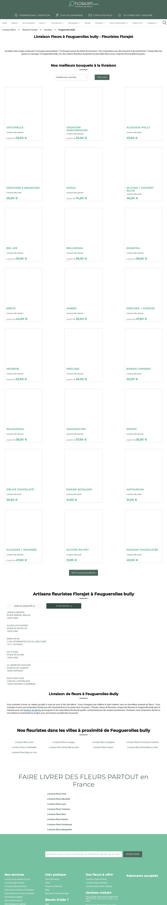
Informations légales (14, 897)
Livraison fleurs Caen (24, 742)
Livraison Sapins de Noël (96, 883)
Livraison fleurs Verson (103, 747)
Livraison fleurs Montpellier (59, 829)
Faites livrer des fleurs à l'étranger (19, 890)
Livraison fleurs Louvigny (64, 742)
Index (47, 883)
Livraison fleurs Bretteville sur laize (64, 747)
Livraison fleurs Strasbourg (59, 824)
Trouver (102, 77)
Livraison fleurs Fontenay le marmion (142, 742)
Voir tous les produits (83, 572)
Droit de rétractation (13, 900)
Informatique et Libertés (15, 904)
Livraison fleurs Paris (56, 794)
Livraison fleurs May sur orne (24, 752)
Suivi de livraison (52, 879)
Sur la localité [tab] (24, 606)
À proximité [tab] (63, 606)
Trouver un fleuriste (53, 886)
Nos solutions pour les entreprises (19, 893)
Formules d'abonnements (16, 886)
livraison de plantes (32, 710)
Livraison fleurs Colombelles (24, 747)
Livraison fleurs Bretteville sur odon (142, 747)
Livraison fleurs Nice (56, 814)
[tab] (5, 23)
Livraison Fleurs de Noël (96, 879)
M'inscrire (133, 854)
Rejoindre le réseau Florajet (57, 893)
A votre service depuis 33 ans (17, 879)
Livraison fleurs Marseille (58, 799)
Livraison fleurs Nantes (57, 819)
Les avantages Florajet (15, 883)
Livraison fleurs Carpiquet (103, 742)
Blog (47, 890)
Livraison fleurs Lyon (56, 804)
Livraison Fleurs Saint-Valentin (99, 886)
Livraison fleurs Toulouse (58, 809)
